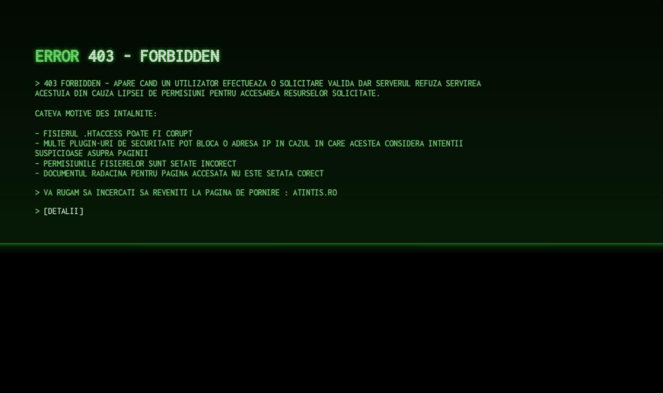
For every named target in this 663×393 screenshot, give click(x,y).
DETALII (63, 211)
